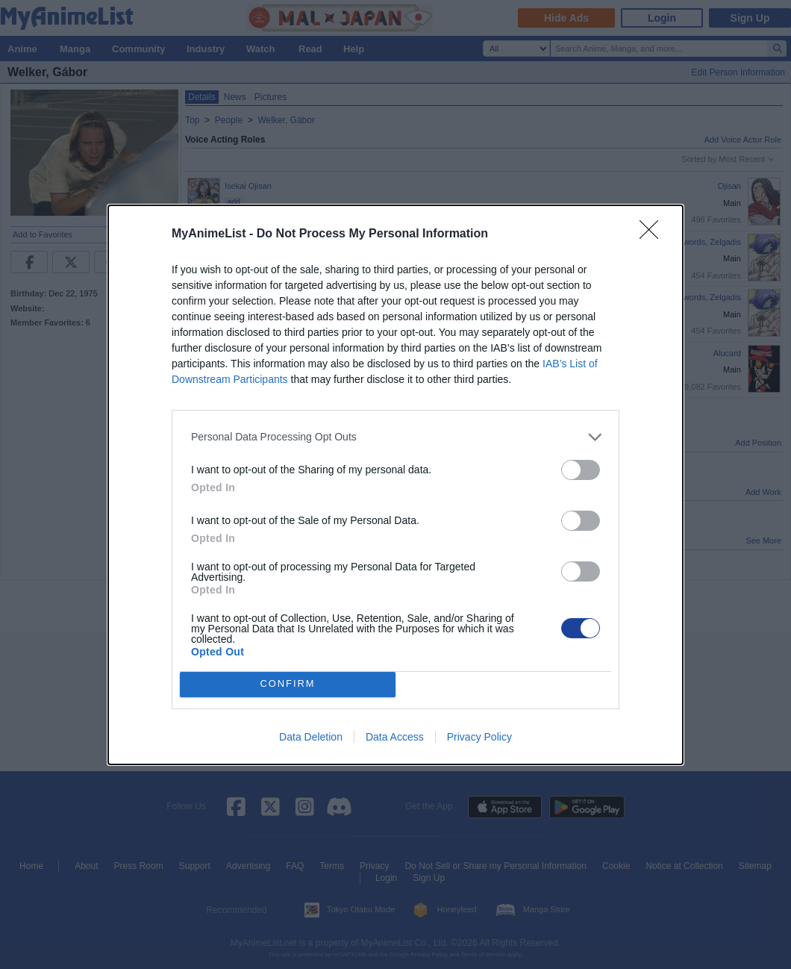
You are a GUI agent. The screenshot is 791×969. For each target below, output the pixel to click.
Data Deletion (311, 737)
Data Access (395, 737)
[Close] (654, 234)
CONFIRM (288, 684)
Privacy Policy (479, 737)
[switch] (580, 470)
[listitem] (395, 437)
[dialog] (395, 484)
